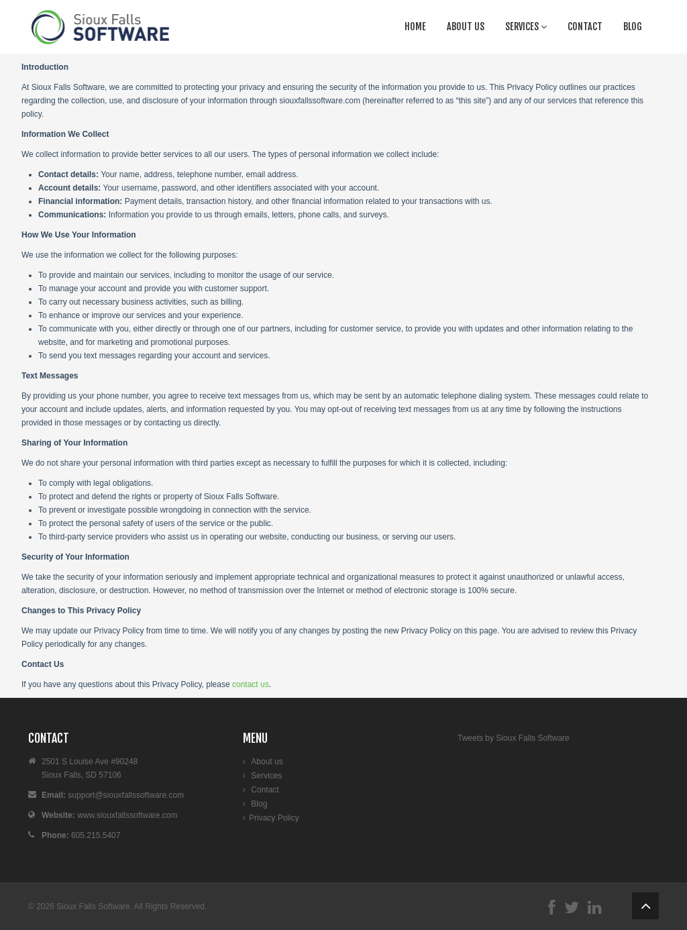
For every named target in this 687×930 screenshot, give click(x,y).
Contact (585, 26)
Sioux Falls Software (92, 906)
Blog (632, 26)
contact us (250, 684)
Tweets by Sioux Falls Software (514, 738)
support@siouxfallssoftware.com (126, 795)
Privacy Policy (274, 818)
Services (526, 26)
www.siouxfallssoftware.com (127, 815)
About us (465, 26)
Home (415, 26)
